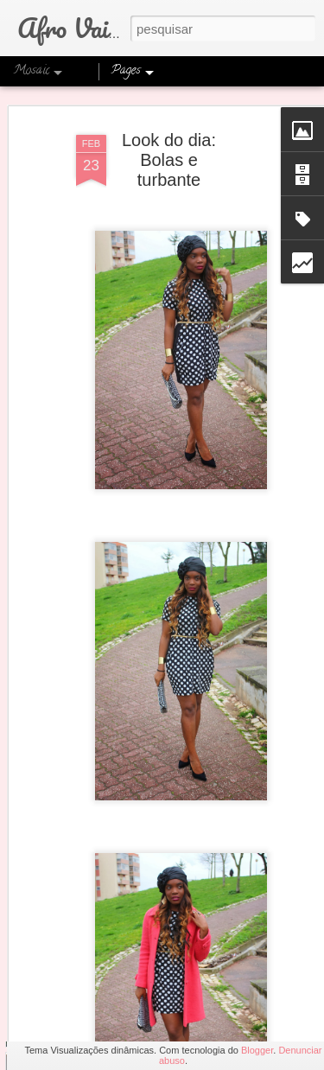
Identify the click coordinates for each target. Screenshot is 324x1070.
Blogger (257, 1050)
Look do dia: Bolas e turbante (169, 137)
